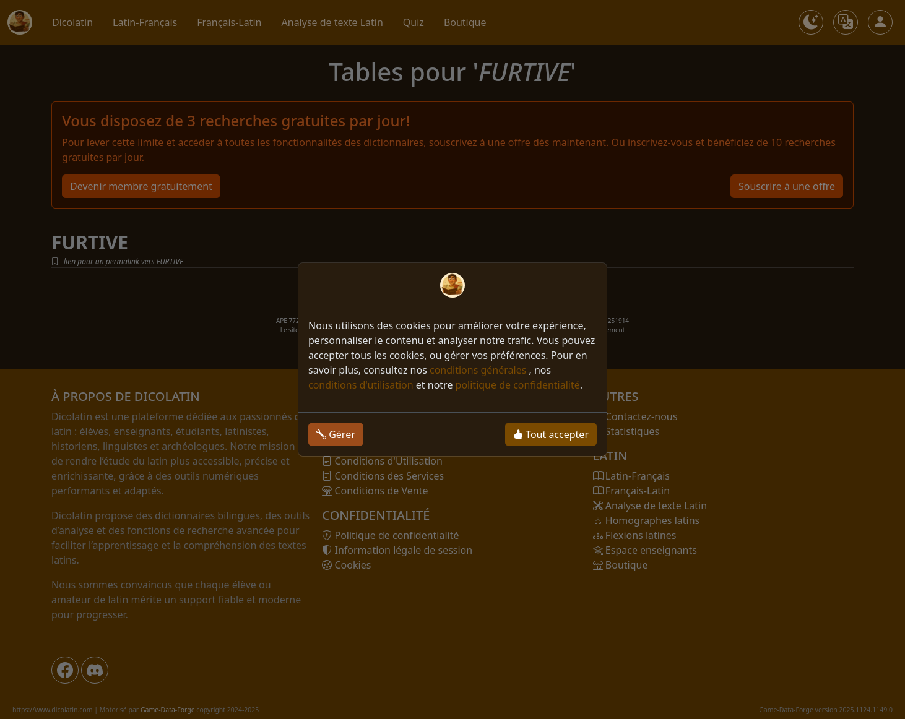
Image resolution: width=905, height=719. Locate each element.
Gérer (335, 434)
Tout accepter (551, 434)
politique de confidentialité (518, 385)
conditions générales (479, 370)
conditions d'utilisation (361, 385)
